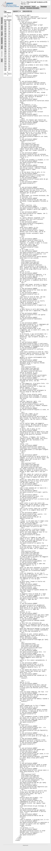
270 (5, 53)
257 (5, 31)
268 (5, 50)
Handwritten (2, 40)
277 (5, 65)
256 (5, 30)
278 (5, 66)
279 (5, 68)
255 (5, 28)
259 (5, 35)
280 (5, 70)
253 (5, 25)
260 (5, 36)
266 (5, 46)
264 (5, 43)
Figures (2, 34)
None (2, 60)
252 (5, 23)
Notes (2, 47)
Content (2, 28)
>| (30, 11)
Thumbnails (2, 20)
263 (5, 41)
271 (5, 55)
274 (5, 60)
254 (5, 26)
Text (22, 6)
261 (5, 38)
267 (5, 48)
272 (5, 56)
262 (5, 40)
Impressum (25, 845)
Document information (33, 8)
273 (5, 58)
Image (33, 6)
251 (5, 21)
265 (5, 45)
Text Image (27, 6)
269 (5, 51)
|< (16, 11)
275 (5, 61)
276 (5, 63)
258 (5, 33)
